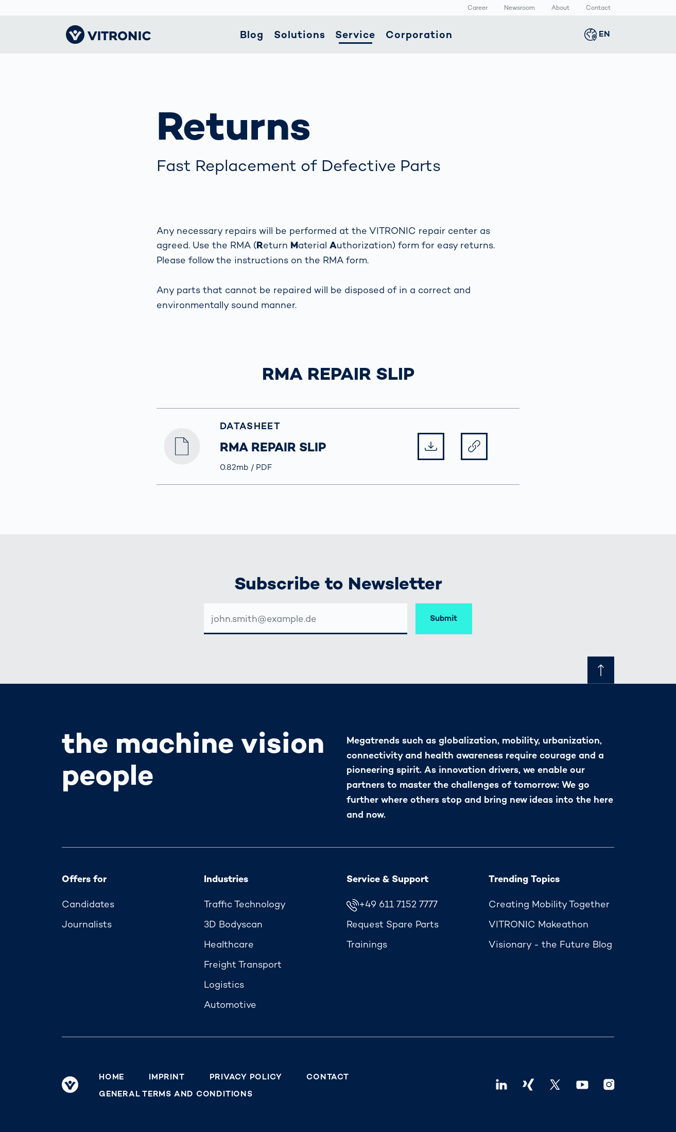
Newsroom (519, 8)
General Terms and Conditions (176, 1094)
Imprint (166, 1077)
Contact (598, 8)
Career (477, 8)
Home (111, 1077)
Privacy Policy (246, 1077)
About (560, 8)
